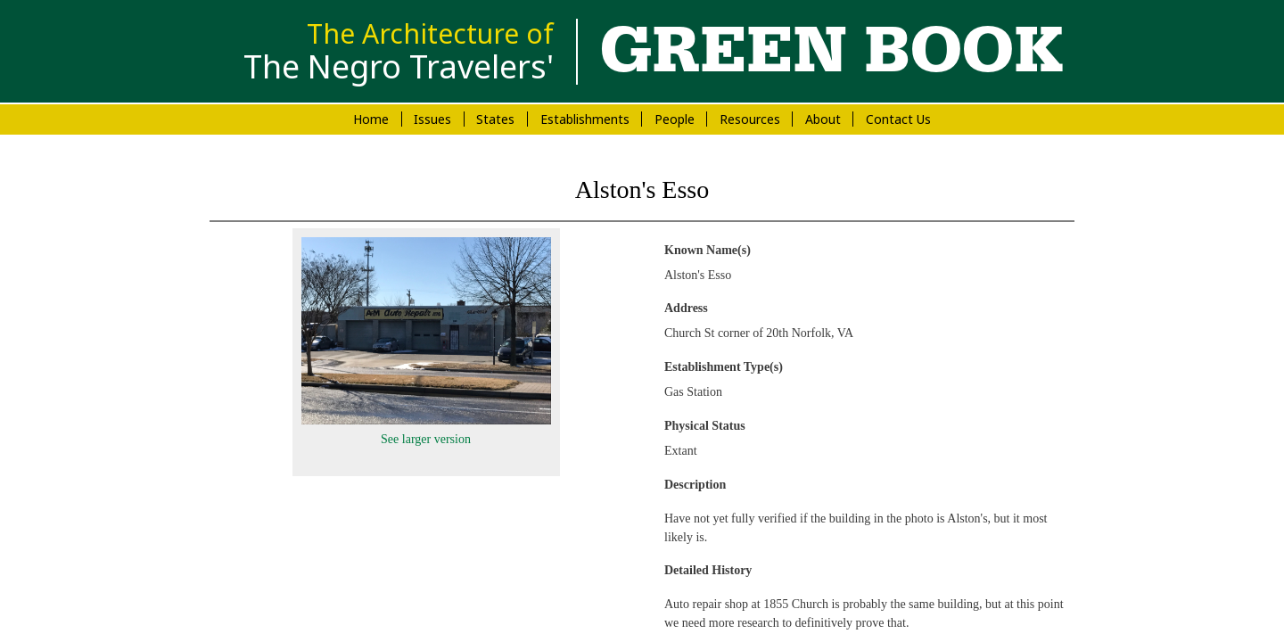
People (674, 119)
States (495, 119)
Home (371, 119)
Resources (750, 119)
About (823, 119)
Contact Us (898, 119)
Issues (432, 119)
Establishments (585, 119)
